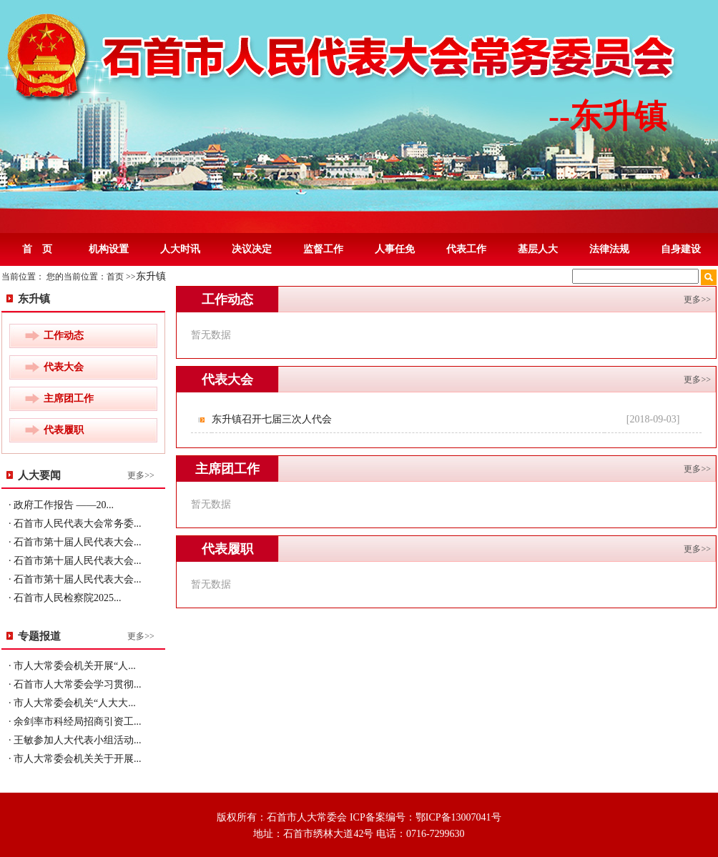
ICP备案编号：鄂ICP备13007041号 (425, 817)
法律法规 (609, 249)
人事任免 (395, 249)
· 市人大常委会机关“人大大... (72, 703)
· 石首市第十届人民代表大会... (75, 542)
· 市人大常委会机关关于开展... (75, 758)
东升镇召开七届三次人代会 (273, 419)
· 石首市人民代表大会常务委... (75, 523)
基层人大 (538, 249)
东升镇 (151, 276)
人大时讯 (180, 249)
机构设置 (109, 249)
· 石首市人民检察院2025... (65, 598)
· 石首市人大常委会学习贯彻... (75, 684)
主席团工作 (69, 398)
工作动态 (64, 335)
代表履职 (64, 430)
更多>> (140, 475)
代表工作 (466, 249)
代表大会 (64, 367)
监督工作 (323, 249)
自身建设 (681, 249)
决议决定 (252, 249)
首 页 (37, 249)
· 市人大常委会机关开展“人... (72, 665)
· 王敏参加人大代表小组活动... (75, 740)
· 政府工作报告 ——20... (61, 505)
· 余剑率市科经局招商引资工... (75, 721)
